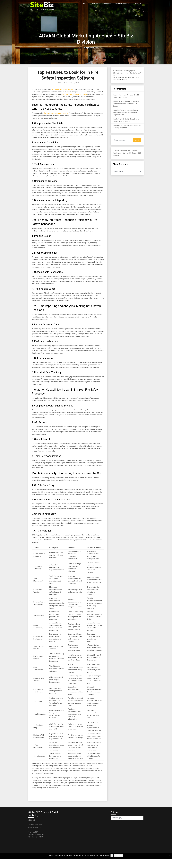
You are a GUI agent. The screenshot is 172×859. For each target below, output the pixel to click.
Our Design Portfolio (122, 3)
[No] (169, 856)
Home (85, 3)
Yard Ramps (117, 153)
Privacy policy (118, 855)
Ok (112, 855)
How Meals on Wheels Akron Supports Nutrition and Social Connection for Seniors (126, 104)
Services (107, 3)
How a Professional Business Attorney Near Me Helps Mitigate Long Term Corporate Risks (126, 112)
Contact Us (137, 3)
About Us (95, 3)
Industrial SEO (126, 153)
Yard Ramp (134, 151)
